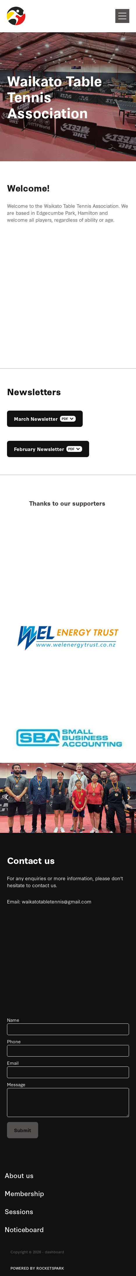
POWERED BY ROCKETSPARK (37, 1268)
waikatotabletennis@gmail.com (56, 901)
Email (13, 1063)
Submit (22, 1130)
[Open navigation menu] (122, 16)
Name (13, 1020)
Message (16, 1084)
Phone (14, 1041)
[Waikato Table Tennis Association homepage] (61, 16)
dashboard (54, 1251)
